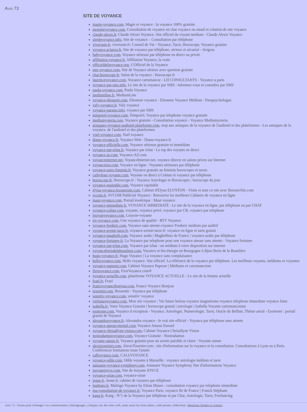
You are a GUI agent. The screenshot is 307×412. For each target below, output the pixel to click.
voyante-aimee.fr (105, 341)
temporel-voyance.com (110, 115)
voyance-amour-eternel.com (114, 326)
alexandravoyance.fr (108, 321)
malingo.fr (100, 385)
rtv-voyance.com (105, 220)
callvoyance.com (105, 355)
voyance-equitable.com (110, 185)
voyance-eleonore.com (110, 100)
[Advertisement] (40, 47)
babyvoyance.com (106, 55)
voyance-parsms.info (109, 110)
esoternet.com (103, 311)
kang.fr (98, 396)
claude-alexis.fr (104, 34)
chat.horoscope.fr (106, 75)
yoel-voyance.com (107, 135)
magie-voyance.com (108, 24)
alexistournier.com (107, 346)
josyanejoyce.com (106, 370)
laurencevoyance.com (109, 80)
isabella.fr (100, 306)
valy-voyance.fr (105, 105)
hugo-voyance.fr (105, 256)
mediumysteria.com (108, 120)
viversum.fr (101, 45)
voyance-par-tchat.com (110, 246)
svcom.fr (99, 195)
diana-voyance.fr (105, 140)
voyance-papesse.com (109, 266)
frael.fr (98, 281)
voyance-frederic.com (109, 225)
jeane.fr (98, 380)
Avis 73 (12, 8)
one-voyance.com (106, 70)
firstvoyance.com (106, 271)
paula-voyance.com (108, 90)
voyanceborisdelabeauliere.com (117, 251)
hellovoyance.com (107, 261)
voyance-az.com (105, 155)
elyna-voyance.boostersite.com (116, 190)
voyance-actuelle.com (109, 276)
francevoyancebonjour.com (113, 286)
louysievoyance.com (108, 215)
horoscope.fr (102, 180)
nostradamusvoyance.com (112, 336)
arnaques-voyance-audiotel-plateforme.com (126, 125)
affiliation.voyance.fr (109, 60)
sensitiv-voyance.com (109, 296)
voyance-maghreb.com (110, 236)
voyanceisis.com (105, 165)
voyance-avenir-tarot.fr (110, 230)
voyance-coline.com (108, 210)
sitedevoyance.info (107, 39)
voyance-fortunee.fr (108, 241)
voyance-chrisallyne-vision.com (117, 331)
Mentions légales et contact (205, 405)
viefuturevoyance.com (110, 301)
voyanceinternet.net (108, 160)
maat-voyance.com (107, 200)
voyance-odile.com (107, 360)
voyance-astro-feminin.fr (112, 170)
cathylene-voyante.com (110, 175)
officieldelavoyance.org (111, 65)
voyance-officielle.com (110, 145)
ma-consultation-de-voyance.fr (116, 390)
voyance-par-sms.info (109, 85)
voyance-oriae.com (107, 375)
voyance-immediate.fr (109, 205)
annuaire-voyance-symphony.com (118, 365)
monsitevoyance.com (109, 29)
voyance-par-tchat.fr (108, 150)
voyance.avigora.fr (107, 50)
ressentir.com (103, 291)
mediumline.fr (103, 95)
